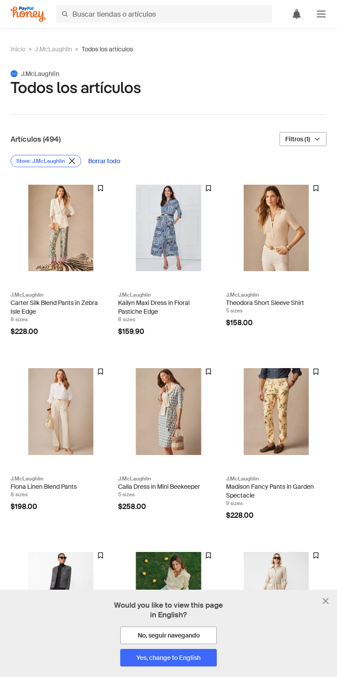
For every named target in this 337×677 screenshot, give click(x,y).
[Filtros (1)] (303, 139)
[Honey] (28, 14)
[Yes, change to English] (168, 657)
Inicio (18, 49)
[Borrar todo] (104, 161)
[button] (321, 14)
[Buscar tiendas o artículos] (164, 14)
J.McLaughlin (53, 49)
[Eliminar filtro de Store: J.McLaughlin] (46, 161)
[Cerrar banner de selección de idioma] (325, 601)
